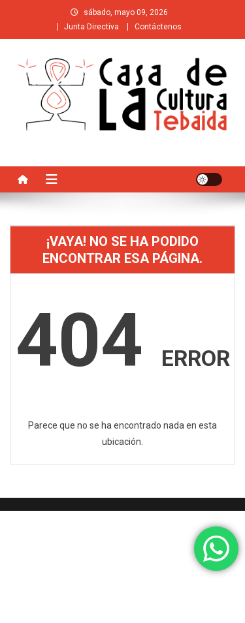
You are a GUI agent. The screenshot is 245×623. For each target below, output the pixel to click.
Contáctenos (158, 26)
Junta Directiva (91, 26)
